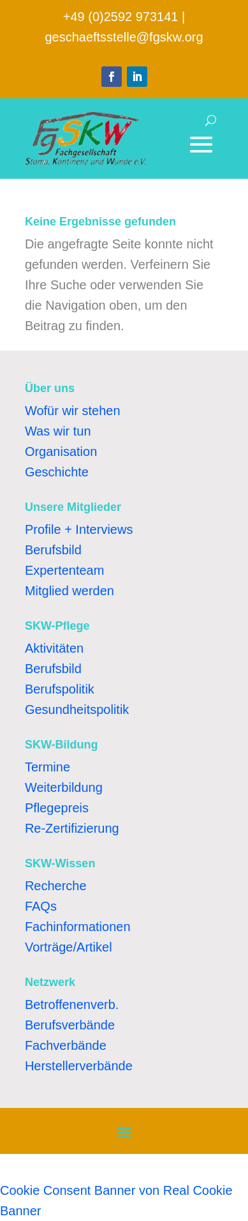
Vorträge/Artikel (68, 947)
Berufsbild (53, 550)
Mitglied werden (69, 591)
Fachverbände (65, 1045)
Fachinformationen (78, 927)
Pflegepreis (57, 808)
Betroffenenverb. (72, 1004)
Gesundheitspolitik (77, 709)
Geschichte (57, 472)
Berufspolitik (59, 689)
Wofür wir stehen (72, 411)
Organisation (61, 451)
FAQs (41, 906)
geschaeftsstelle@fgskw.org (124, 37)
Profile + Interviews (79, 529)
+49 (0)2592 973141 (121, 17)
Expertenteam (65, 570)
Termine (47, 767)
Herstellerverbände (79, 1066)
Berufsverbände (70, 1025)
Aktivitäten (54, 648)
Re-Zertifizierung (72, 828)
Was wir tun (58, 431)
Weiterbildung (64, 787)
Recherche (56, 886)
